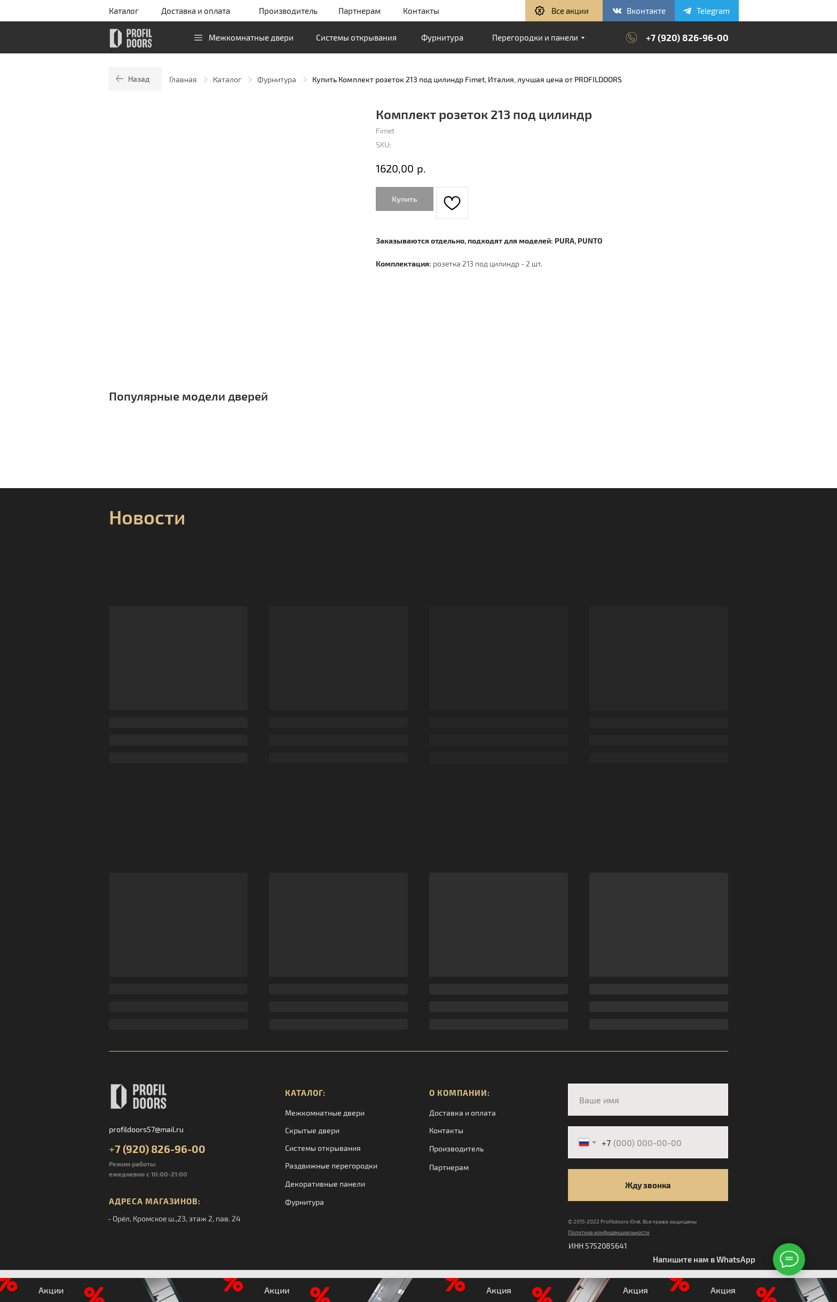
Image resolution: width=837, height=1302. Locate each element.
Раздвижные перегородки (331, 1165)
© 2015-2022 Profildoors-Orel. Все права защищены (632, 1221)
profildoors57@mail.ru (146, 1129)
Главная (183, 79)
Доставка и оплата (195, 10)
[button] (564, 10)
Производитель (288, 10)
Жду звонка (648, 1185)
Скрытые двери (312, 1130)
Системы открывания (323, 1147)
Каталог (124, 10)
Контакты (421, 10)
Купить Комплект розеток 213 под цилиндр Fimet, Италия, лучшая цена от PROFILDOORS (467, 79)
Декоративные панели (325, 1183)
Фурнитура (276, 79)
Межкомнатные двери (325, 1112)
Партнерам (359, 10)
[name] (648, 1100)
